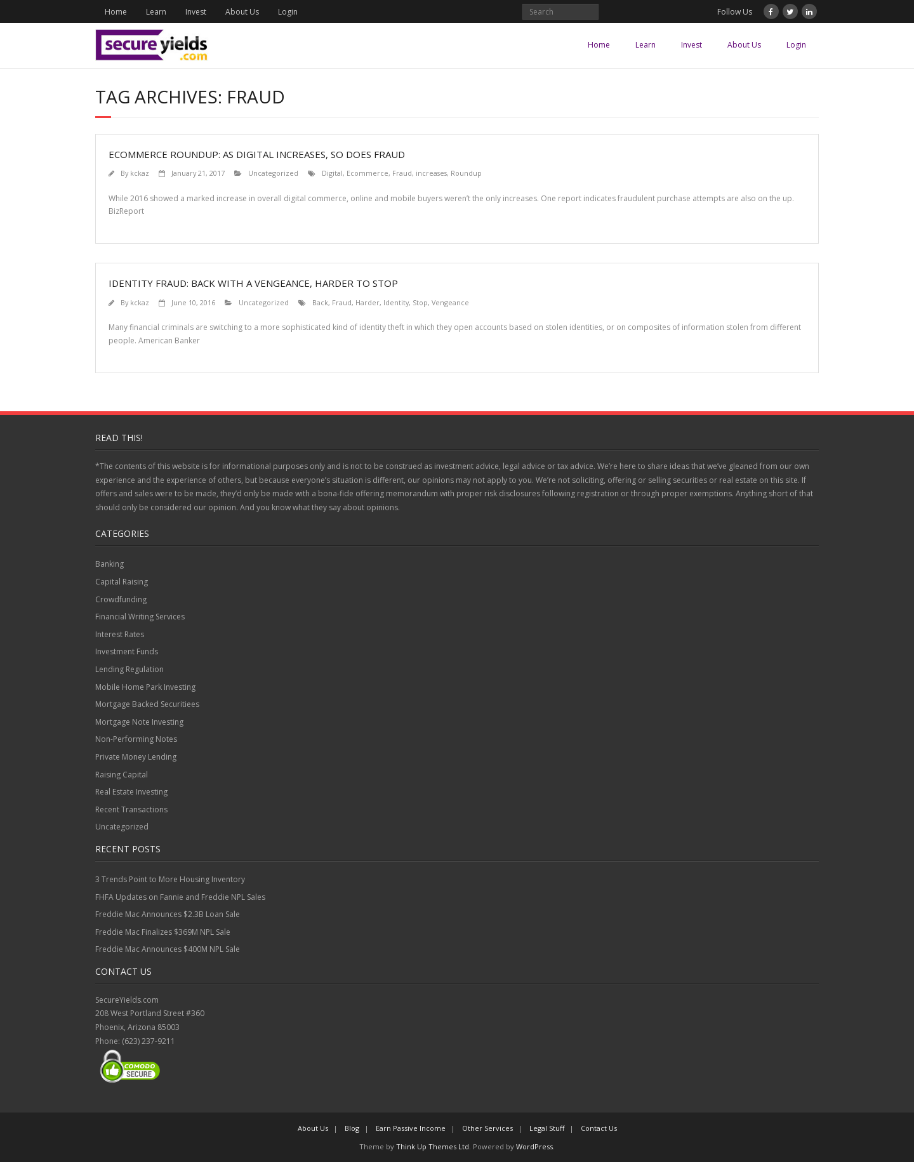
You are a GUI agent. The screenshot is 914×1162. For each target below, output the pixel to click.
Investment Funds (126, 651)
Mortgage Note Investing (139, 721)
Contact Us (599, 1128)
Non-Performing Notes (136, 739)
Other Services (487, 1128)
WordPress (534, 1146)
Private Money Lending (135, 756)
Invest (195, 11)
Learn (156, 11)
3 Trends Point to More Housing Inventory (170, 879)
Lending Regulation (129, 669)
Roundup (466, 173)
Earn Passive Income (411, 1128)
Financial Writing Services (140, 616)
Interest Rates (119, 634)
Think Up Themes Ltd (432, 1146)
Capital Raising (121, 581)
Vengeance (450, 302)
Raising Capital (121, 774)
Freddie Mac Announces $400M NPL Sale (167, 949)
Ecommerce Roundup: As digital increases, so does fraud (257, 154)
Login (288, 11)
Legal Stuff (546, 1128)
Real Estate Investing (131, 791)
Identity (396, 302)
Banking (109, 563)
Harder (367, 302)
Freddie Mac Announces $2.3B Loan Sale (167, 914)
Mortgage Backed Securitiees (147, 704)
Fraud (402, 173)
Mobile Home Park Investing (145, 687)
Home (116, 11)
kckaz (139, 173)
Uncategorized (273, 173)
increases (431, 173)
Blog (352, 1128)
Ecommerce (367, 173)
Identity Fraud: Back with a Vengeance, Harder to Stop (253, 283)
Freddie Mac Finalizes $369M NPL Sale (162, 932)
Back (320, 302)
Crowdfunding (121, 599)
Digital (332, 173)
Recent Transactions (131, 809)
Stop (420, 302)
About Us (242, 11)
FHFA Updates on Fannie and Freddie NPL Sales (180, 897)
